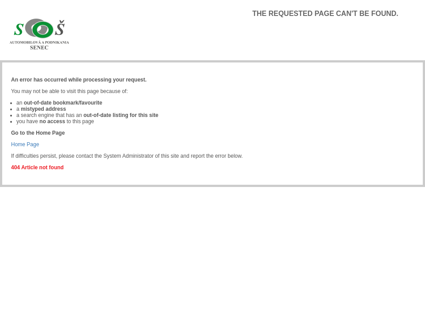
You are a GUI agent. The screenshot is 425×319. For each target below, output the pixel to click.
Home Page (25, 144)
